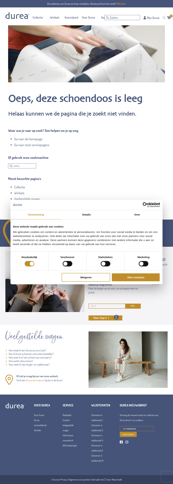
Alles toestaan (135, 277)
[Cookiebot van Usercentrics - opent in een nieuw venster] (145, 204)
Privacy (63, 479)
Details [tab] (86, 214)
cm (111, 306)
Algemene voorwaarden (79, 479)
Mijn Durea (151, 18)
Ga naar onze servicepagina (31, 145)
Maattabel (67, 415)
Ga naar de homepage (28, 139)
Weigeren (86, 277)
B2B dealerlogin (70, 445)
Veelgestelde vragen (27, 199)
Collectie (19, 187)
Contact (66, 420)
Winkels (19, 193)
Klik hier (121, 3)
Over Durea (39, 415)
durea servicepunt (35, 380)
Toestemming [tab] (36, 214)
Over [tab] (137, 214)
